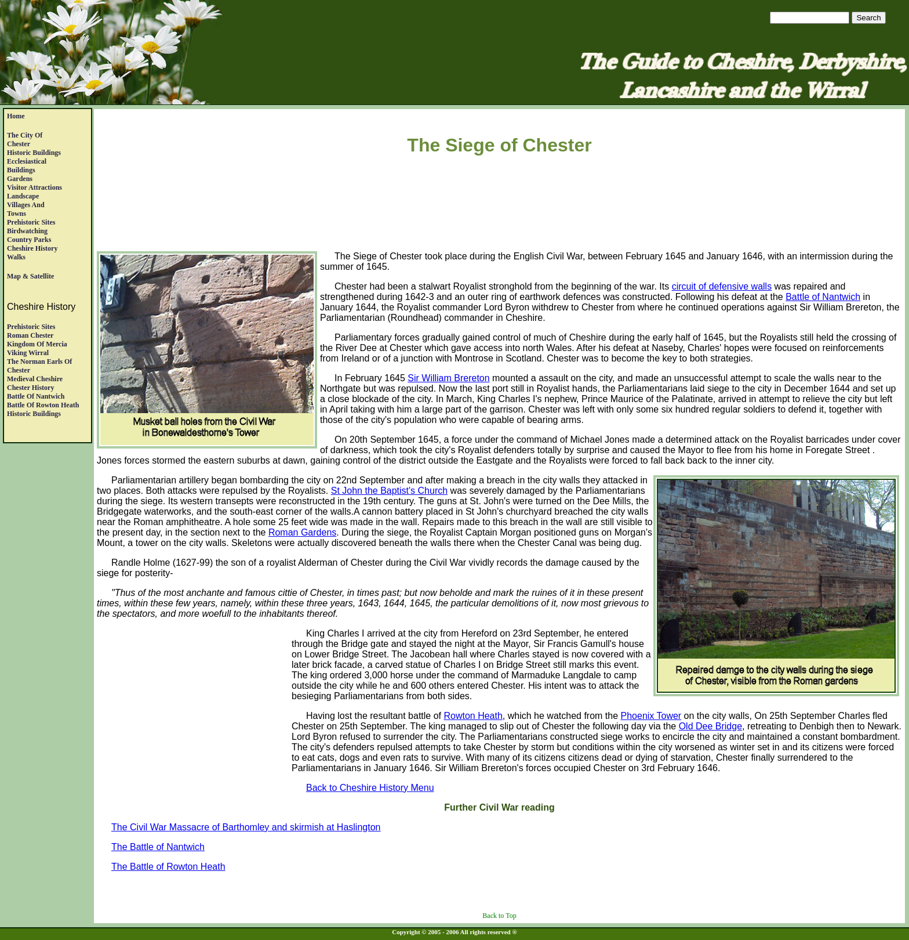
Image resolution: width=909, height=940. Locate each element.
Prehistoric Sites (31, 222)
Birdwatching (27, 231)
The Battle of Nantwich (158, 847)
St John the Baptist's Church (389, 491)
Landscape (23, 196)
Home (16, 116)
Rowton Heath (472, 716)
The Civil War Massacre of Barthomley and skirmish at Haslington (245, 827)
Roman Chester (30, 335)
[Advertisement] (500, 205)
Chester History (30, 388)
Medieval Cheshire (35, 379)
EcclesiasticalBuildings (26, 165)
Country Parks (29, 240)
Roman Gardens (302, 532)
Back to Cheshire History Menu (370, 788)
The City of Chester (24, 139)
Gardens (19, 179)
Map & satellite (30, 276)
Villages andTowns (26, 209)
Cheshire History (32, 248)
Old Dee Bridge (710, 726)
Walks (16, 257)
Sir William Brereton (448, 378)
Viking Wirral (28, 353)
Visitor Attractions (34, 187)
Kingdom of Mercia (37, 344)
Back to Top (499, 916)
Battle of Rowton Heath (43, 405)
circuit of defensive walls (722, 286)
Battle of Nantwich (35, 396)
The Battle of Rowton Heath (168, 867)
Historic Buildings (34, 153)
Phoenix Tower (651, 716)
